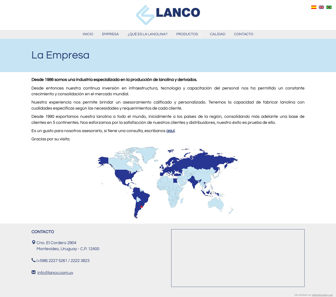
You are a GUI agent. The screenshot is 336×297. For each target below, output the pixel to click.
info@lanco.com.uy (55, 273)
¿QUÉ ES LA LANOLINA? (147, 34)
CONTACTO (243, 34)
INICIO (88, 34)
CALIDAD (217, 34)
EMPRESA (110, 34)
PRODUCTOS (189, 35)
